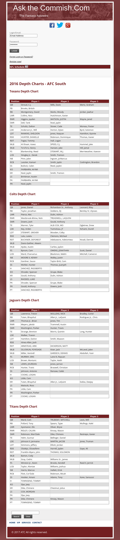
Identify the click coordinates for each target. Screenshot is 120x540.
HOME (12, 522)
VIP (18, 522)
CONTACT (37, 522)
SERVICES (26, 522)
